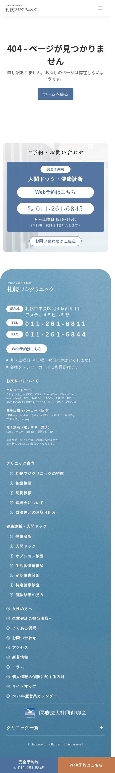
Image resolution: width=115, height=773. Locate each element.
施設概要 (24, 483)
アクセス (20, 648)
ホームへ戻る (55, 94)
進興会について (30, 503)
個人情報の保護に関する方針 (38, 677)
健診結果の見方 (30, 595)
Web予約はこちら (86, 765)
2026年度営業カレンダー (34, 696)
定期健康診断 (28, 575)
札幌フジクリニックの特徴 (40, 474)
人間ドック (26, 546)
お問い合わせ (24, 638)
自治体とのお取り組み (36, 512)
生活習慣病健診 (30, 566)
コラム (18, 667)
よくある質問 (24, 628)
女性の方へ (22, 609)
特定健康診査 (28, 585)
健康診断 (24, 537)
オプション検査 (30, 556)
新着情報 (20, 657)
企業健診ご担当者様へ (32, 618)
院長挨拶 (24, 493)
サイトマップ (24, 686)
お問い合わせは (55, 241)
